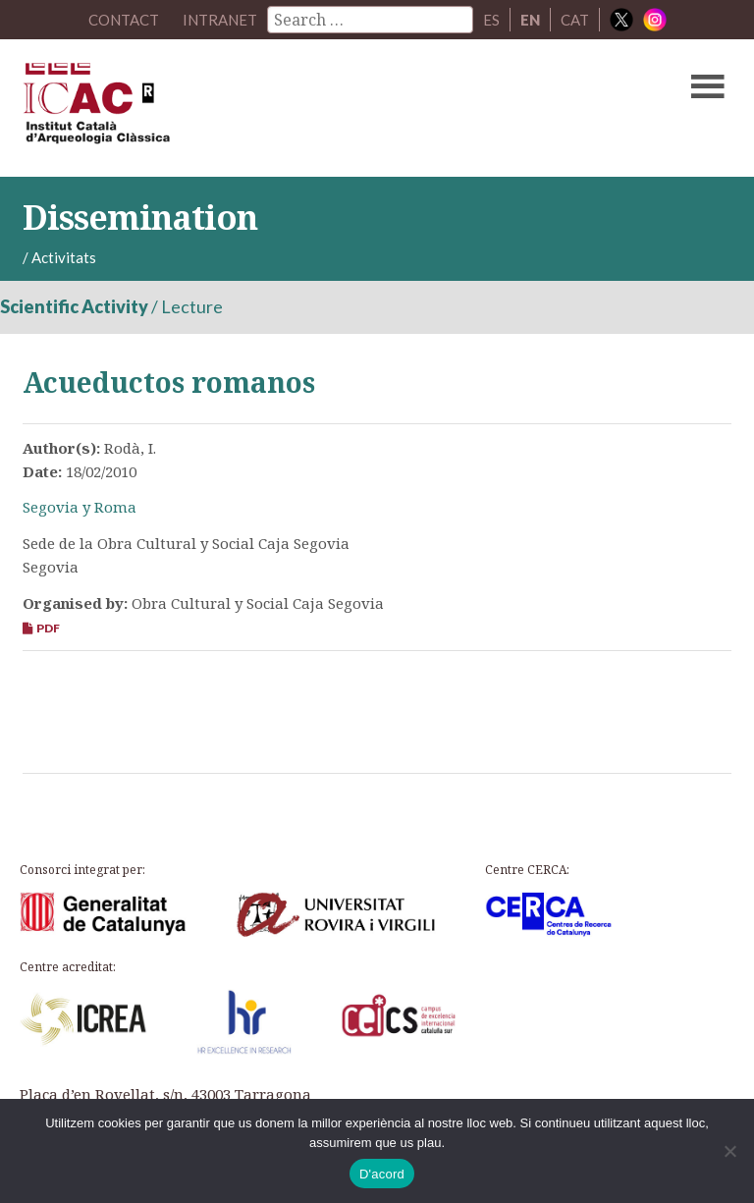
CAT (575, 19)
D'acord (381, 1174)
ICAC (301, 108)
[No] (729, 1151)
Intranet (220, 19)
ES (491, 19)
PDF (41, 628)
